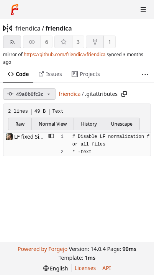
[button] (51, 137)
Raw (20, 124)
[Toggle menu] (143, 9)
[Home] (14, 9)
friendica (28, 28)
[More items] (145, 74)
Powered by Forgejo (42, 248)
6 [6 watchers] (46, 41)
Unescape (122, 124)
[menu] (55, 268)
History (89, 124)
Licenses (85, 268)
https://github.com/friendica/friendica (64, 54)
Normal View (53, 124)
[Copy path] (124, 94)
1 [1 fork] (109, 41)
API (106, 268)
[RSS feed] (12, 42)
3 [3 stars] (78, 41)
